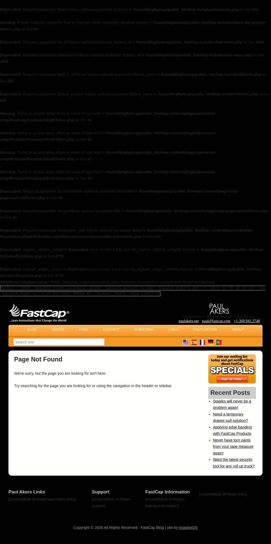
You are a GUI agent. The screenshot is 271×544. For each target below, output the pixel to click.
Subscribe (144, 329)
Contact (111, 329)
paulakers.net (189, 321)
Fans (83, 329)
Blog (32, 329)
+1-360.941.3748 (247, 321)
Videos (57, 329)
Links (173, 329)
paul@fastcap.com (216, 321)
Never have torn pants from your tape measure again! (233, 446)
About (238, 329)
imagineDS (188, 527)
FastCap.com (205, 329)
